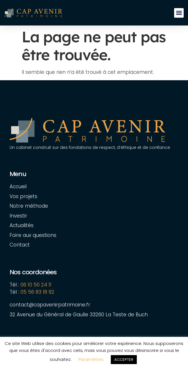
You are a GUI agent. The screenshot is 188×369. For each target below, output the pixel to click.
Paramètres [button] (91, 359)
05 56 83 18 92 (38, 291)
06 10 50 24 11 (36, 284)
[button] (179, 13)
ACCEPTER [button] (123, 359)
